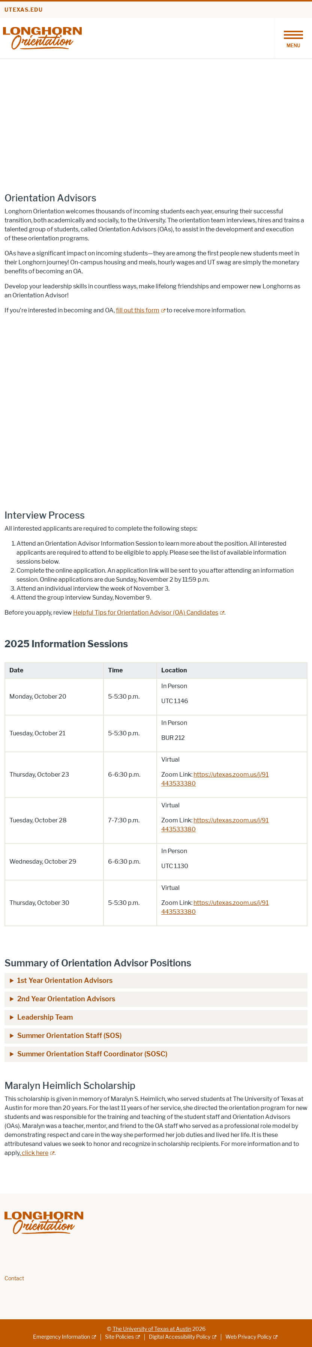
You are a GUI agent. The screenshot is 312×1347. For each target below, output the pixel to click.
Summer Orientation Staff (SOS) (69, 1036)
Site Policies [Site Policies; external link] (119, 1337)
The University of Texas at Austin (151, 1329)
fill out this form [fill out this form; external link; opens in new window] (137, 310)
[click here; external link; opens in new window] (37, 1152)
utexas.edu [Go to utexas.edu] (23, 10)
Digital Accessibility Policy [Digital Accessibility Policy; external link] (179, 1337)
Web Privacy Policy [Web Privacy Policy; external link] (248, 1337)
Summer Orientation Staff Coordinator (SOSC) (92, 1054)
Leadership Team (45, 1017)
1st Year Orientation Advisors (64, 980)
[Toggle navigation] (293, 38)
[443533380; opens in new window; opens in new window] (178, 783)
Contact (14, 1278)
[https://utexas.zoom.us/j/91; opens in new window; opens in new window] (231, 774)
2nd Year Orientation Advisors (66, 999)
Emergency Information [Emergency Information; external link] (61, 1337)
